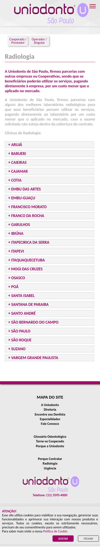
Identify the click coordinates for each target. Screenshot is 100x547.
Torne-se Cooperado (50, 441)
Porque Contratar (50, 459)
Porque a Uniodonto (50, 446)
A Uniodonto (50, 405)
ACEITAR (63, 538)
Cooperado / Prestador (17, 41)
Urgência (50, 468)
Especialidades (50, 419)
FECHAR (88, 538)
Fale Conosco (50, 424)
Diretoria (50, 410)
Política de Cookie (55, 531)
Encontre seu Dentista (50, 414)
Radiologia (50, 463)
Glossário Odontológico (50, 437)
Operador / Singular (39, 41)
